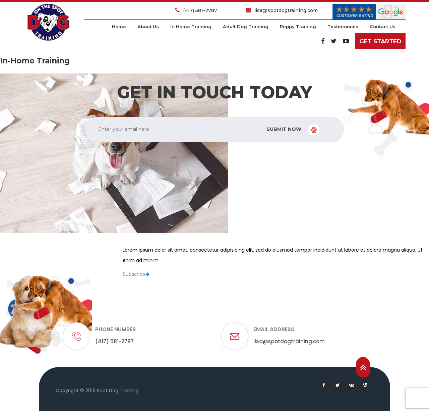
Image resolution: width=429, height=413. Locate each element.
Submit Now (292, 130)
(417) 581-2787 (197, 10)
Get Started (380, 41)
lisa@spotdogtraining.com (282, 10)
